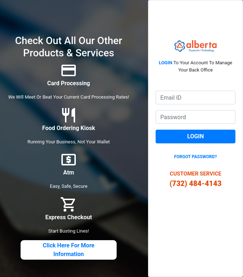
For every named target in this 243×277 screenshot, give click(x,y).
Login (195, 136)
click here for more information (69, 249)
